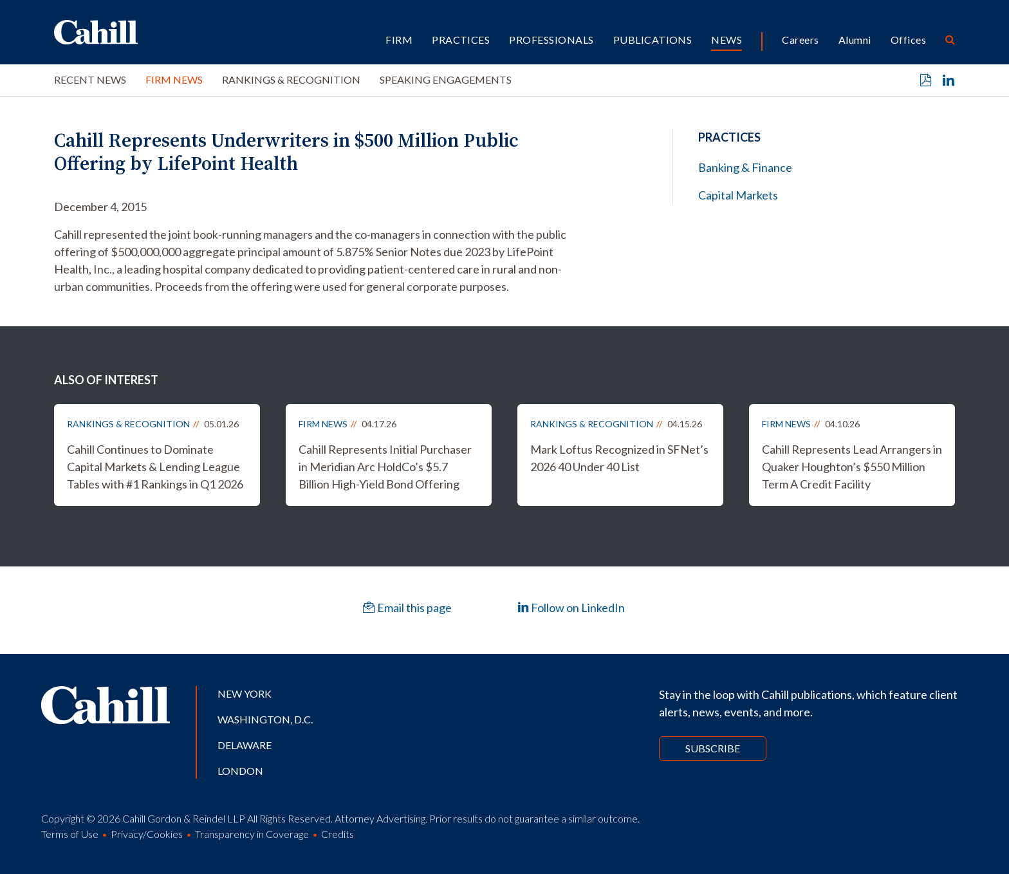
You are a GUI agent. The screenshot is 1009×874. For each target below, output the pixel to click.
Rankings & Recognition (291, 79)
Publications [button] (652, 39)
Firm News (174, 79)
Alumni (854, 39)
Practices (461, 39)
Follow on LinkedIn (571, 607)
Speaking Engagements (446, 79)
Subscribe (712, 748)
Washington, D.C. (265, 719)
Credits (337, 834)
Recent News (90, 79)
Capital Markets (738, 195)
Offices (908, 39)
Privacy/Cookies (147, 834)
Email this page (407, 607)
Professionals (551, 39)
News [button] (726, 39)
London (240, 771)
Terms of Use (69, 834)
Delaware (245, 745)
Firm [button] (398, 39)
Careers (800, 39)
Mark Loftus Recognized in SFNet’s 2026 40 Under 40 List (619, 458)
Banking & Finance (745, 167)
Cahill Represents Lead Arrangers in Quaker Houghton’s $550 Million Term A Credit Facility (852, 466)
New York (245, 693)
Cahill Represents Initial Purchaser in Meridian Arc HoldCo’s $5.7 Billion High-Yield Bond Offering (385, 466)
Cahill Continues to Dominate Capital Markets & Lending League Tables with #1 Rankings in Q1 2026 (155, 466)
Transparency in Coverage (252, 834)
